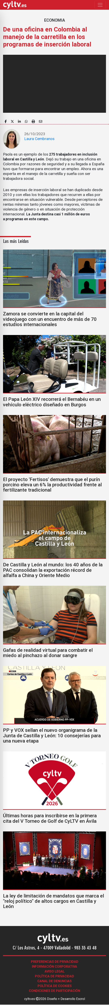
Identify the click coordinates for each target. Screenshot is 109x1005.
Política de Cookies (55, 986)
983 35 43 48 (85, 948)
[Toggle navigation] (100, 5)
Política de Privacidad (54, 976)
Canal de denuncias (54, 981)
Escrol (80, 999)
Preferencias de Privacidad (54, 962)
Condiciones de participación (54, 991)
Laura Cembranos (39, 138)
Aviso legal (55, 971)
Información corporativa (54, 966)
